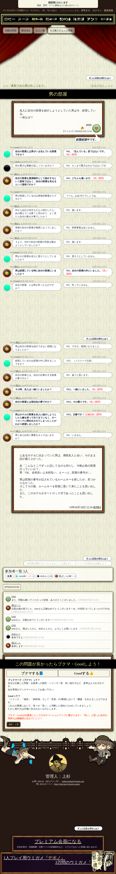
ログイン (97, 10)
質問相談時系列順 (11, 587)
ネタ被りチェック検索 (61, 30)
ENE (89, 125)
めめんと (19, 162)
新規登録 (108, 10)
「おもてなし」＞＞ (101, 85)
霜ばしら (19, 174)
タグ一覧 (40, 30)
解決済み (26, 30)
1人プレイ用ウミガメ (34, 857)
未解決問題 (10, 30)
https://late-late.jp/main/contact (67, 784)
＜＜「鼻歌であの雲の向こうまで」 (24, 85)
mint (16, 147)
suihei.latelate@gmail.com (73, 781)
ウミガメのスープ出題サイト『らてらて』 (22, 10)
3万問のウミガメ (83, 862)
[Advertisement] (29, 55)
